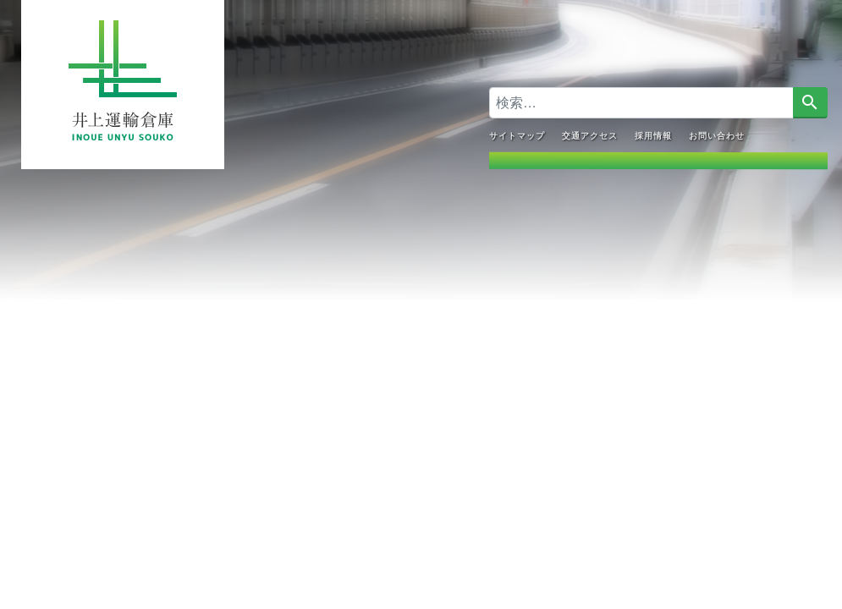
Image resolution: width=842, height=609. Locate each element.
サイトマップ (516, 135)
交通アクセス (589, 135)
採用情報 (652, 135)
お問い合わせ (716, 135)
